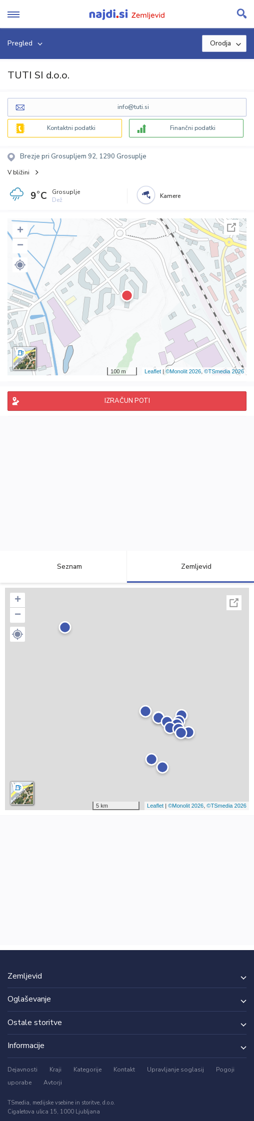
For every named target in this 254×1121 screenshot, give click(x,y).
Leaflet (152, 371)
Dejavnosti (23, 1070)
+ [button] (20, 230)
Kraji (56, 1070)
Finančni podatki (193, 128)
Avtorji (53, 1083)
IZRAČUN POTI (127, 400)
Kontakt (124, 1070)
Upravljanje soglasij (175, 1070)
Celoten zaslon (231, 227)
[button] (20, 264)
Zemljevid (191, 566)
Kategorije (88, 1070)
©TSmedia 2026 (224, 371)
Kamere (170, 196)
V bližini (19, 172)
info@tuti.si (133, 107)
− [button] (20, 245)
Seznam (64, 566)
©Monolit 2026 (183, 371)
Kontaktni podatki (71, 128)
